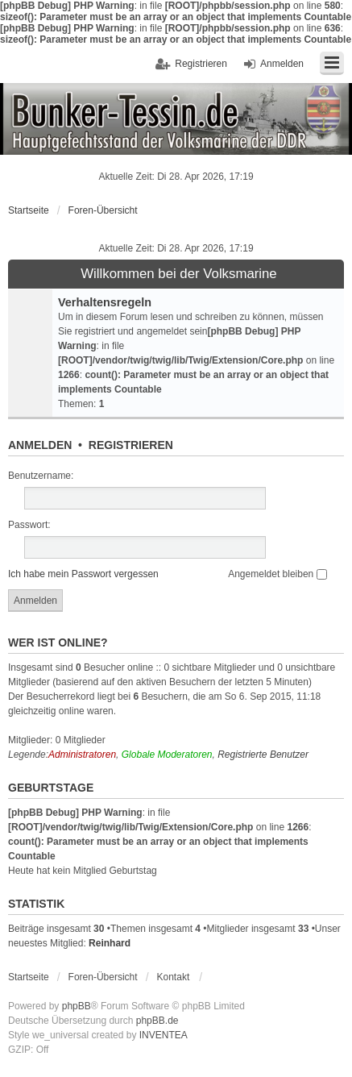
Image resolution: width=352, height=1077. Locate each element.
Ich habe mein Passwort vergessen (83, 574)
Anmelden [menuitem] (282, 63)
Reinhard (109, 943)
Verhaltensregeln (104, 302)
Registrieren (131, 445)
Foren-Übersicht (103, 210)
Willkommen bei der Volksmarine (178, 274)
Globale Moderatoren (167, 754)
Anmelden (40, 445)
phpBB (76, 1006)
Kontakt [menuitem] (173, 977)
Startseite (28, 210)
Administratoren (82, 754)
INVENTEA (163, 1035)
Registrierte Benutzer (263, 754)
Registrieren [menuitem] (201, 63)
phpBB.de (157, 1020)
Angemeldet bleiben (277, 574)
